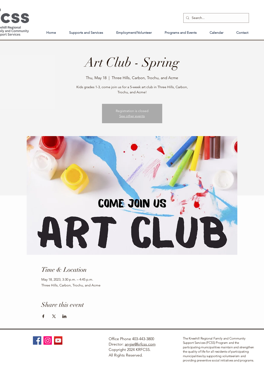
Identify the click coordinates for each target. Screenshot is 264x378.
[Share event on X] (54, 316)
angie (129, 344)
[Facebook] (37, 340)
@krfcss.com (145, 344)
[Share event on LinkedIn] (64, 316)
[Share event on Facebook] (43, 316)
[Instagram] (47, 340)
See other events (132, 116)
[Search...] (216, 18)
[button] (86, 30)
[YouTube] (58, 340)
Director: (117, 344)
